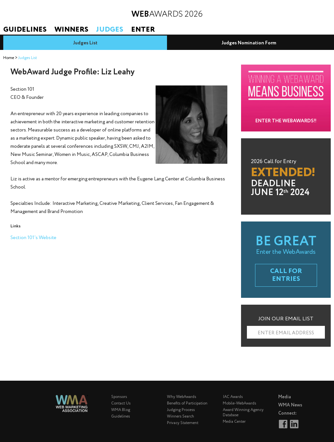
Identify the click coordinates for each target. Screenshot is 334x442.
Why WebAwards (181, 397)
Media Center (234, 421)
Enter (143, 29)
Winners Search (180, 416)
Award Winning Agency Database (243, 412)
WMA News (290, 405)
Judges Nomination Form (248, 43)
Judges (109, 29)
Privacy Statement (182, 423)
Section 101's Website (33, 237)
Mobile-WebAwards (239, 403)
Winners (71, 29)
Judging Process (181, 410)
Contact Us (120, 403)
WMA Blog (120, 410)
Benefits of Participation (187, 403)
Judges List (85, 43)
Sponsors (119, 397)
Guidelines (25, 29)
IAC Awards (233, 397)
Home (8, 58)
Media (284, 397)
